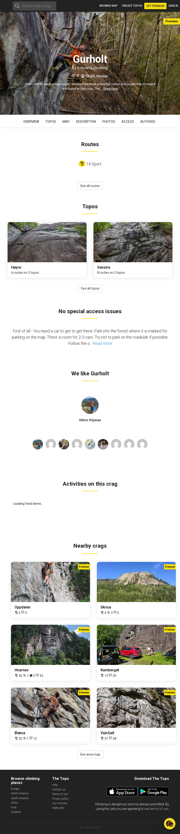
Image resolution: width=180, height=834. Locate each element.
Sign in (173, 5)
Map (66, 121)
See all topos (90, 288)
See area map (90, 754)
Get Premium (155, 6)
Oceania (16, 812)
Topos (50, 121)
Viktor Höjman (90, 420)
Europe (15, 788)
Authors (147, 121)
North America (19, 793)
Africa (14, 802)
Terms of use (60, 794)
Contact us (58, 789)
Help (55, 785)
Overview (31, 121)
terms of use (159, 809)
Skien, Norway (97, 76)
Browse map (109, 5)
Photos (108, 121)
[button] (169, 823)
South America (20, 798)
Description (86, 121)
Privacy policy (60, 798)
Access (128, 121)
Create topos (132, 5)
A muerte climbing (92, 68)
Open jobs (58, 807)
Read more (110, 88)
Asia (13, 807)
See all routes (90, 186)
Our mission (60, 803)
